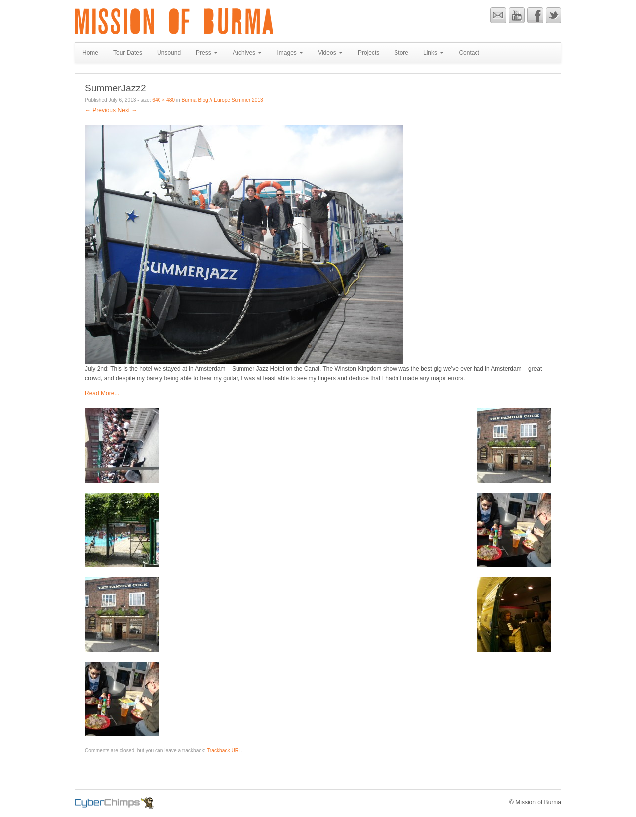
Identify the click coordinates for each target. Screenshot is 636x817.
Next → (127, 110)
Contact (469, 52)
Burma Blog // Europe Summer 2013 (222, 100)
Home (90, 52)
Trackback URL (224, 750)
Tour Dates (127, 52)
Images (290, 52)
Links (433, 52)
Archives (247, 52)
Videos (330, 52)
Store (401, 52)
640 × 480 (163, 100)
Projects (368, 52)
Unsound (169, 52)
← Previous (100, 110)
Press (207, 52)
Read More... (102, 393)
